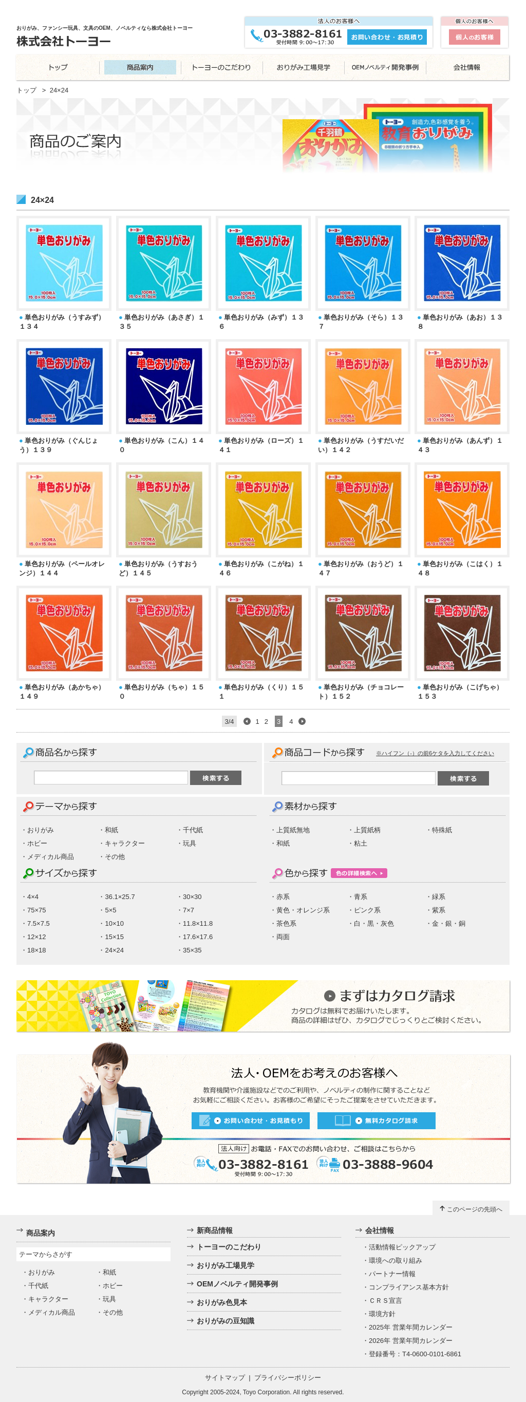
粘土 (360, 843)
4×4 (33, 897)
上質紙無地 (293, 830)
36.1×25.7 (120, 897)
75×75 (36, 910)
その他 (115, 857)
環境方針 (382, 1314)
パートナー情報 (392, 1274)
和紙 (111, 830)
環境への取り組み (395, 1260)
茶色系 (286, 923)
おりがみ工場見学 (225, 1265)
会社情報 (379, 1230)
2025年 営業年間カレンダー (411, 1327)
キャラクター (125, 843)
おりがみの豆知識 (225, 1321)
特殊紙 (442, 830)
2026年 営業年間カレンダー (411, 1340)
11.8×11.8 (198, 923)
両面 (283, 937)
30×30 (192, 897)
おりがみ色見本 (222, 1302)
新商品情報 (215, 1230)
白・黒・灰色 (374, 923)
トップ (26, 90)
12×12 (36, 937)
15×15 (114, 937)
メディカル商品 (50, 857)
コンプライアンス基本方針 (409, 1287)
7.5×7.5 (38, 923)
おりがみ (40, 830)
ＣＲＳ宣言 (385, 1300)
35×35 (192, 950)
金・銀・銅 (448, 923)
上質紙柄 (367, 830)
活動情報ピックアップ (402, 1247)
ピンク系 (367, 910)
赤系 (283, 897)
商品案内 (40, 1233)
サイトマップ (225, 1377)
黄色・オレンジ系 (303, 910)
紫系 (438, 910)
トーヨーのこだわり (229, 1247)
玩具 (189, 843)
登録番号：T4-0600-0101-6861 (415, 1354)
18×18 (36, 950)
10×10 (114, 923)
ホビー (37, 843)
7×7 (188, 910)
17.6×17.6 (198, 937)
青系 (360, 897)
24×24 (114, 950)
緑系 (438, 897)
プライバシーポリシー (287, 1377)
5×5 (110, 910)
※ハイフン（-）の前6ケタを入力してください (435, 753)
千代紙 (193, 830)
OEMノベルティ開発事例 (237, 1284)
